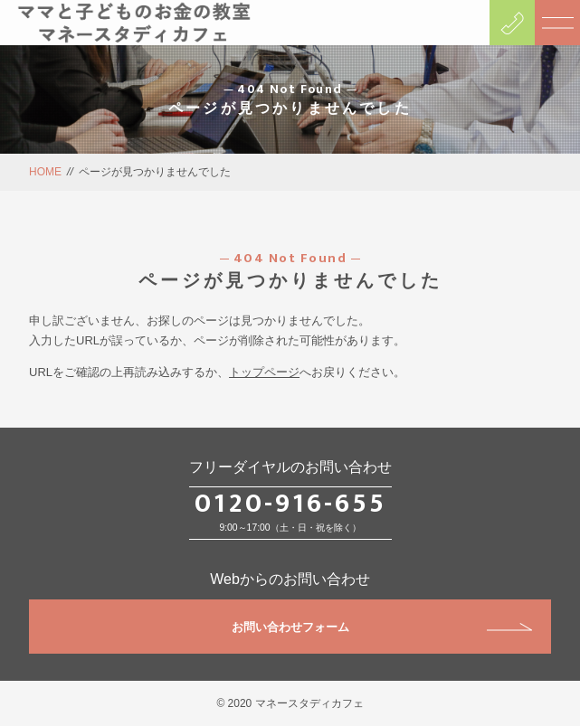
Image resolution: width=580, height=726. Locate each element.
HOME (45, 171)
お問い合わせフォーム (382, 627)
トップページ (264, 372)
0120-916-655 (290, 503)
